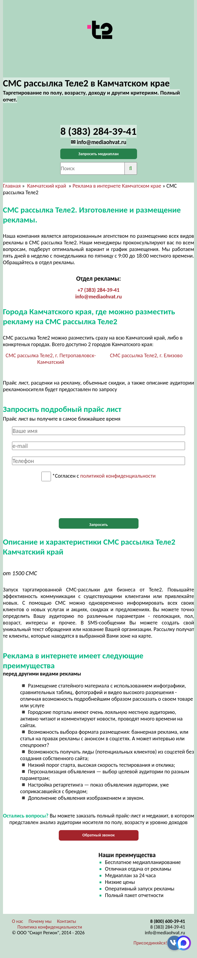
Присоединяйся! (150, 943)
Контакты (66, 921)
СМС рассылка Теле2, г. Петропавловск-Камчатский (51, 358)
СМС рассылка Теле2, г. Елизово (146, 355)
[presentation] (98, 500)
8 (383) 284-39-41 (167, 927)
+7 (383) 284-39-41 (99, 290)
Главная (12, 186)
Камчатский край (46, 186)
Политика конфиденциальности (49, 927)
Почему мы (40, 921)
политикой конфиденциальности (118, 476)
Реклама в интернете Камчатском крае (117, 186)
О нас (17, 921)
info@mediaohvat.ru (98, 296)
